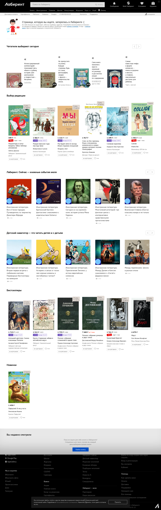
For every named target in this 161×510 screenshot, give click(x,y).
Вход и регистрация (129, 461)
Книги (32, 10)
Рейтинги (36, 14)
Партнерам (87, 492)
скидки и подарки (72, 26)
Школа (59, 10)
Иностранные (41, 10)
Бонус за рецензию (51, 492)
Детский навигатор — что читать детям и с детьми (35, 233)
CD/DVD (47, 471)
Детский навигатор (90, 458)
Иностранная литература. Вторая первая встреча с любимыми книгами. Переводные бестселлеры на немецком (18, 273)
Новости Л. (87, 475)
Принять (118, 502)
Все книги (48, 455)
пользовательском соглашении (66, 502)
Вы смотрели (126, 464)
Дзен (7, 488)
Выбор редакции (16, 95)
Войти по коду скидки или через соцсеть (134, 456)
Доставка (125, 484)
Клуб (94, 10)
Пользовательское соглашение (133, 497)
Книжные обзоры (90, 465)
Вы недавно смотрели (19, 434)
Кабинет (124, 467)
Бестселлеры (14, 290)
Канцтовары (69, 10)
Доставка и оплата (11, 14)
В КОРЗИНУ (13, 159)
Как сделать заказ (128, 478)
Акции (46, 485)
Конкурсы (86, 478)
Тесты (85, 471)
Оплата (124, 481)
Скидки (53, 14)
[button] (134, 46)
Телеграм (9, 491)
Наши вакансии (89, 495)
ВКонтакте (9, 474)
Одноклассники (11, 484)
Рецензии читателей (91, 462)
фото (27, 107)
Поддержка (94, 14)
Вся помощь (126, 494)
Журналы (47, 462)
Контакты (83, 14)
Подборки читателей (91, 468)
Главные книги (50, 488)
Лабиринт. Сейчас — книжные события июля (32, 172)
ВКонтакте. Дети (11, 478)
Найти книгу (81, 449)
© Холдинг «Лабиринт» (131, 505)
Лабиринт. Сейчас (90, 455)
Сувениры (48, 475)
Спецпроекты (88, 481)
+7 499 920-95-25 (65, 14)
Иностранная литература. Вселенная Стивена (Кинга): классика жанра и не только (137, 210)
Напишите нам (127, 491)
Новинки (12, 364)
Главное (52, 10)
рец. (26, 106)
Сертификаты (25, 14)
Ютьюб (8, 481)
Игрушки (79, 10)
